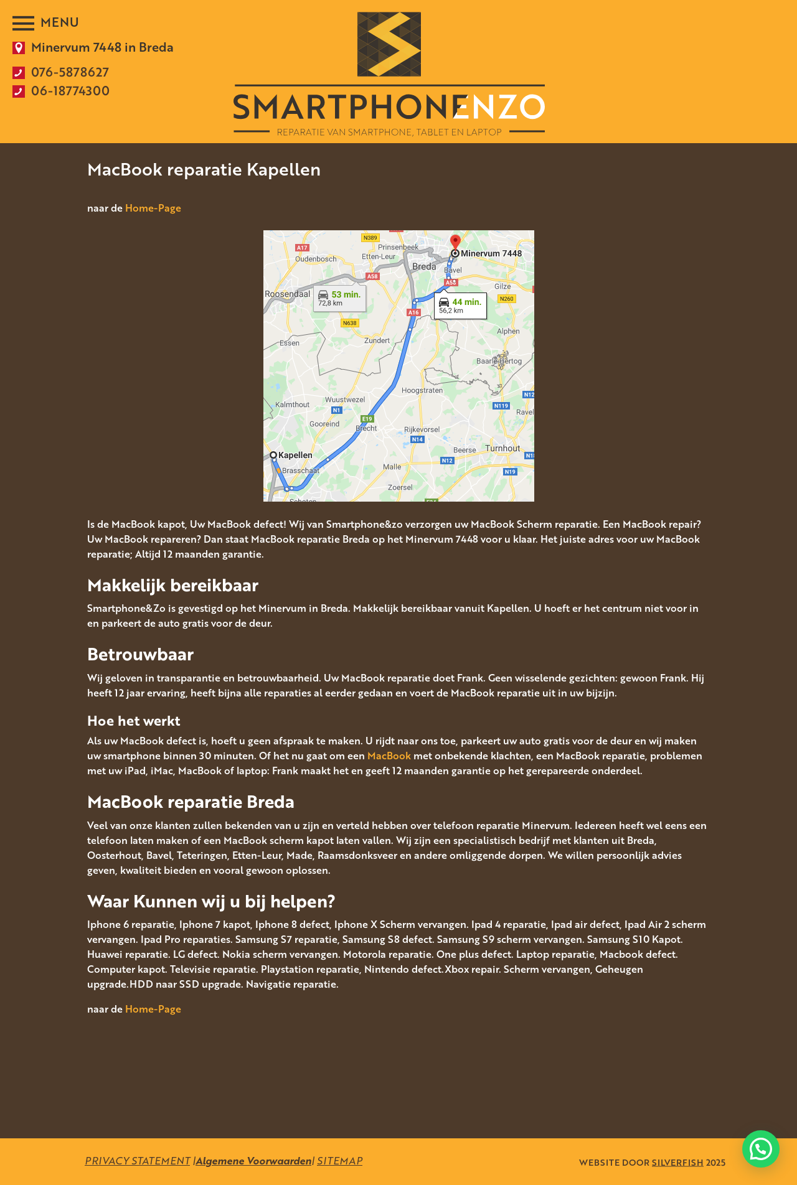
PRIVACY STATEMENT (137, 1160)
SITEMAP (339, 1160)
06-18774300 (70, 90)
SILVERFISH (678, 1161)
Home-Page (153, 207)
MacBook (389, 755)
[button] (761, 1149)
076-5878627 (70, 71)
